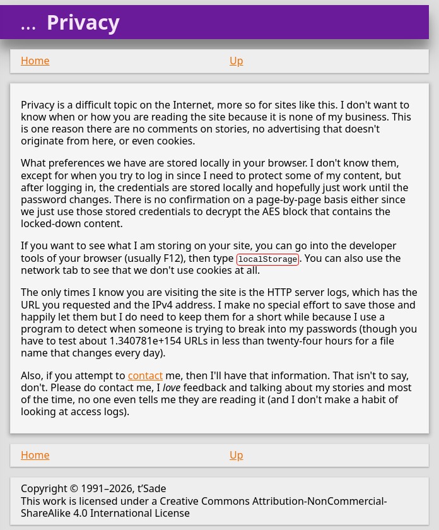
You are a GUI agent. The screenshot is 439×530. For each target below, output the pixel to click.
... (28, 22)
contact (145, 375)
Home (35, 61)
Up (236, 61)
